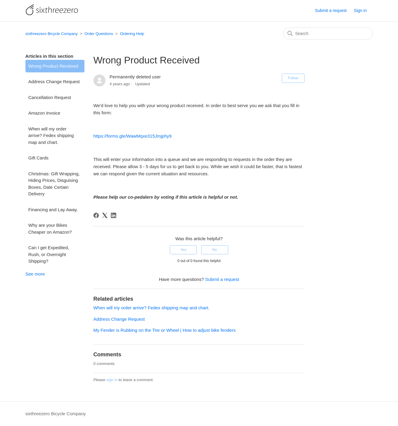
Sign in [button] (360, 10)
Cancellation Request (49, 97)
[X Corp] (105, 215)
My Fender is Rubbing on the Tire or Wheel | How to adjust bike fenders (164, 330)
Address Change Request (54, 81)
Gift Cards (38, 157)
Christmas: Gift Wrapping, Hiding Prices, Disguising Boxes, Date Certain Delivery (54, 184)
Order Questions (98, 33)
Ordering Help (132, 33)
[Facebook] (96, 215)
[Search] (328, 33)
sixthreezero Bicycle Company (51, 33)
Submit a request (331, 10)
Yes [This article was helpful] (184, 250)
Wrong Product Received (53, 66)
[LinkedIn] (113, 215)
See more (35, 273)
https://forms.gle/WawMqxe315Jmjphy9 (132, 136)
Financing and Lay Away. (53, 209)
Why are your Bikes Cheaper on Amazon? (50, 229)
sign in (112, 380)
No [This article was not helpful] (214, 250)
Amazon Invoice (44, 112)
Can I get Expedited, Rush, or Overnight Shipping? (48, 254)
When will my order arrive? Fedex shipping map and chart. (51, 135)
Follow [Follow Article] (293, 78)
